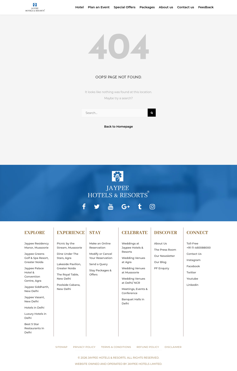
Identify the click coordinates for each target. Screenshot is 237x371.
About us (165, 7)
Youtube (192, 278)
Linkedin (192, 284)
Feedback (206, 7)
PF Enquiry (161, 268)
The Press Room (165, 249)
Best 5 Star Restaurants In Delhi (34, 328)
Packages (146, 7)
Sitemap (61, 346)
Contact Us (194, 253)
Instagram (194, 260)
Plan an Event (97, 7)
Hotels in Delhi (34, 307)
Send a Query (98, 264)
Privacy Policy (84, 346)
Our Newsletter (164, 255)
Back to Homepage (118, 126)
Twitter (191, 272)
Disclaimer (173, 346)
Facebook (193, 266)
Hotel (77, 7)
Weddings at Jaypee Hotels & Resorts (132, 247)
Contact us (185, 7)
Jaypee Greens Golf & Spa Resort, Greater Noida (36, 258)
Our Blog (160, 262)
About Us (160, 243)
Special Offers (123, 7)
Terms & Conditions (116, 346)
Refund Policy (148, 346)
